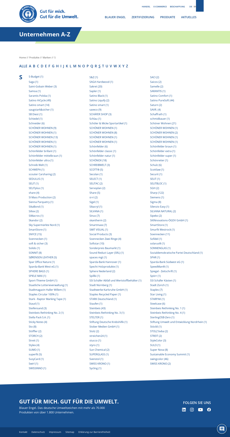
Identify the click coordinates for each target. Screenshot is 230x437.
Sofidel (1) (156, 239)
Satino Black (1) (98, 95)
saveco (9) (95, 109)
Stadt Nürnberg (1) (100, 285)
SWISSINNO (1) (37, 368)
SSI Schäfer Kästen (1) (163, 280)
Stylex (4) (34, 345)
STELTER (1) (96, 317)
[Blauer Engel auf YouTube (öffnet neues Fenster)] (200, 410)
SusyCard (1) (36, 359)
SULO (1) (155, 345)
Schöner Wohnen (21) (163, 123)
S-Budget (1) (36, 76)
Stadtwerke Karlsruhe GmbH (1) (108, 289)
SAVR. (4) (155, 109)
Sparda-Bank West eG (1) (43, 266)
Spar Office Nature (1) (42, 262)
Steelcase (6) (157, 303)
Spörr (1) (155, 276)
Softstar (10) (96, 243)
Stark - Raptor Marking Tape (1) (47, 299)
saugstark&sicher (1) (41, 109)
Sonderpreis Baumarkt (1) (104, 248)
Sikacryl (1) (95, 206)
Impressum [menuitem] (57, 432)
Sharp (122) (157, 192)
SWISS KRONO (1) (99, 363)
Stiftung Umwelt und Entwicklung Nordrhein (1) (178, 322)
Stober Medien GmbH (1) (104, 326)
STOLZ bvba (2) (159, 331)
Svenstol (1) (96, 359)
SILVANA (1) (96, 211)
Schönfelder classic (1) (102, 151)
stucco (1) (95, 340)
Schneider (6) (37, 123)
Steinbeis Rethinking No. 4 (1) (167, 312)
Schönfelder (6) (98, 146)
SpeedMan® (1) (159, 266)
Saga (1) (33, 82)
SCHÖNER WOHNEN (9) (42, 128)
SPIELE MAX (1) (37, 276)
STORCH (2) (35, 336)
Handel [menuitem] (146, 6)
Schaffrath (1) (158, 114)
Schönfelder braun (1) (163, 146)
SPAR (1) (155, 257)
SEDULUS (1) (36, 179)
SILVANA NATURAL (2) (163, 211)
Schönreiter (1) (159, 160)
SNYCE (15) (35, 234)
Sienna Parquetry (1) (41, 202)
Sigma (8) (155, 202)
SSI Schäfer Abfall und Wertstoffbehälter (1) (115, 280)
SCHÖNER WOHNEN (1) (103, 128)
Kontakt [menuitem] (23, 432)
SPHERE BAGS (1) (39, 271)
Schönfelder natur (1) (102, 155)
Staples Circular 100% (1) (43, 294)
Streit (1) (34, 340)
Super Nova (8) (159, 349)
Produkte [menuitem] (167, 17)
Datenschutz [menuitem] (39, 432)
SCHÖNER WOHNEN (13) (43, 137)
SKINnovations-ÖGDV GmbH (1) (169, 220)
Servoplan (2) (97, 188)
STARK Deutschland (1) (103, 299)
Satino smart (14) (39, 105)
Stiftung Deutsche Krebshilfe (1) (108, 322)
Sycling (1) (95, 368)
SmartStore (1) (159, 225)
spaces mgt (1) (98, 257)
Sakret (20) (95, 86)
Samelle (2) (156, 86)
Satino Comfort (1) (161, 95)
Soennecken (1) (38, 239)
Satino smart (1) (99, 105)
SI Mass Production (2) (42, 197)
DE (190, 6)
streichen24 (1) (98, 336)
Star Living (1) (158, 294)
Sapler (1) (95, 91)
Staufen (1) (95, 303)
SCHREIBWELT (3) (99, 165)
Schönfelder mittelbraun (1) (45, 155)
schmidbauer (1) (160, 118)
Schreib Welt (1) (38, 165)
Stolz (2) (94, 331)
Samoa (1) (35, 91)
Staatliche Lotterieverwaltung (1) (48, 285)
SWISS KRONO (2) (160, 363)
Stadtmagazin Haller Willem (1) (47, 289)
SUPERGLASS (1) (99, 354)
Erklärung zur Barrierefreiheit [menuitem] (99, 432)
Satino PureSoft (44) (162, 100)
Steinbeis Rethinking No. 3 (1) (106, 312)
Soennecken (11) (160, 234)
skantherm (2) (97, 220)
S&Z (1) (93, 77)
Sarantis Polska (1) (40, 95)
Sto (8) (32, 326)
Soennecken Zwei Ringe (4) (105, 239)
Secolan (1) (96, 174)
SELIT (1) (155, 179)
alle (23, 65)
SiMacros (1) (36, 215)
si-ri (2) (93, 197)
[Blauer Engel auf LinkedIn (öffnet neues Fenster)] (184, 410)
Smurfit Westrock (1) (162, 229)
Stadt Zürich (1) (159, 285)
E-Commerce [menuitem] (160, 6)
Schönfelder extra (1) (162, 151)
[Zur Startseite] (51, 14)
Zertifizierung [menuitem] (143, 17)
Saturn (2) (156, 105)
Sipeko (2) (156, 215)
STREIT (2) (156, 336)
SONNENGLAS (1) (160, 248)
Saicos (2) (155, 82)
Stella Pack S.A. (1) (39, 317)
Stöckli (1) (156, 326)
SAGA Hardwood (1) (101, 82)
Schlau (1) (95, 118)
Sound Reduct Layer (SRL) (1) (106, 252)
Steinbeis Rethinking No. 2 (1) (46, 312)
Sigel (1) (94, 202)
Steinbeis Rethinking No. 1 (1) (167, 308)
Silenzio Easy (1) (159, 206)
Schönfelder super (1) (163, 155)
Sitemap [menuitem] (73, 432)
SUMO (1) (34, 349)
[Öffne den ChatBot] (222, 429)
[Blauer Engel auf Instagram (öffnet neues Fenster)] (192, 410)
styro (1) (94, 345)
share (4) (34, 192)
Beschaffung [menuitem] (177, 6)
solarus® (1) (157, 243)
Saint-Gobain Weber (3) (43, 86)
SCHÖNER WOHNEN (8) (103, 132)
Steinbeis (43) (97, 308)
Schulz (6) (156, 165)
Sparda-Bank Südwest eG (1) (167, 262)
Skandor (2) (35, 220)
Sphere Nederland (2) (102, 271)
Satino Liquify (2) (99, 100)
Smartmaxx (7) (98, 225)
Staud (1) (34, 303)
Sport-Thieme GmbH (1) (43, 280)
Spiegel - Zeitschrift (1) (163, 271)
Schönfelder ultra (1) (41, 160)
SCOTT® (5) (96, 169)
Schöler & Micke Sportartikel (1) (108, 123)
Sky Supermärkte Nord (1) (44, 225)
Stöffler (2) (35, 331)
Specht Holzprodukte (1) (104, 266)
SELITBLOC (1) (158, 183)
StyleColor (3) (158, 340)
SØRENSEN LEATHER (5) (43, 257)
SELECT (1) (95, 179)
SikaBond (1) (36, 206)
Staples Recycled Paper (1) (105, 294)
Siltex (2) (34, 211)
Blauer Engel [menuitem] (115, 17)
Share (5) (94, 192)
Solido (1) (34, 248)
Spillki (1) (94, 276)
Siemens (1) (157, 197)
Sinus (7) (94, 215)
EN (195, 6)
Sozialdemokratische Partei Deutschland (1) (176, 252)
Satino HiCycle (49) (40, 100)
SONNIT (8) (35, 252)
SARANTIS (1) (157, 91)
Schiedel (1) (35, 118)
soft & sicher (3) (38, 243)
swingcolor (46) (159, 359)
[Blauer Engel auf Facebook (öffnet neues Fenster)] (209, 410)
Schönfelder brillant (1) (42, 151)
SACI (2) (154, 77)
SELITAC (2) (96, 183)
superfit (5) (35, 354)
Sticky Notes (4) (38, 322)
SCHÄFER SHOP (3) (100, 114)
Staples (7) (156, 289)
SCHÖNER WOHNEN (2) (164, 132)
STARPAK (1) (157, 299)
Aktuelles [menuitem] (188, 17)
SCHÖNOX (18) (98, 160)
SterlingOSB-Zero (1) (162, 317)
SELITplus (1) (36, 188)
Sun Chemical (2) (99, 349)
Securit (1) (156, 174)
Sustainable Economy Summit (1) (170, 354)
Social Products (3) (100, 234)
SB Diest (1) (35, 114)
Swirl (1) (33, 363)
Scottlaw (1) (157, 169)
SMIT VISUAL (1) (98, 229)
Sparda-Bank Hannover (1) (105, 262)
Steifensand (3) (38, 308)
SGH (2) (154, 188)
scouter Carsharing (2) (42, 174)
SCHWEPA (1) (36, 169)
